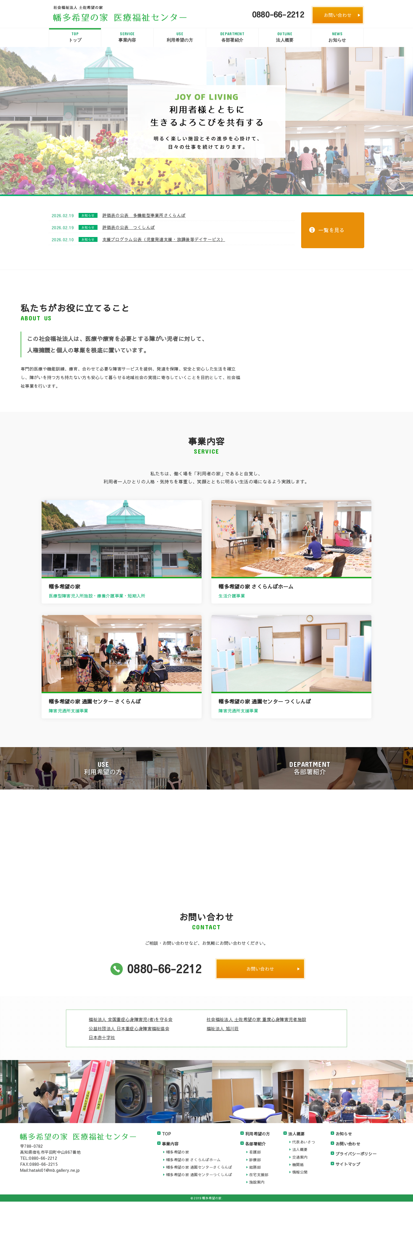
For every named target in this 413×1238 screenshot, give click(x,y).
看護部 (255, 1188)
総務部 (255, 1203)
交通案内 (299, 1193)
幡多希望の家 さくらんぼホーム (193, 1195)
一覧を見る (331, 230)
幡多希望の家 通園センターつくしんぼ (199, 1211)
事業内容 (127, 36)
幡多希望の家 (177, 1188)
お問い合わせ (338, 15)
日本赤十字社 (102, 1074)
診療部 (255, 1195)
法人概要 (285, 36)
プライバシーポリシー (356, 1190)
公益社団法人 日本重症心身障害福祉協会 (129, 1064)
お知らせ (337, 36)
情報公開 (299, 1208)
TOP (166, 1170)
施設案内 (256, 1218)
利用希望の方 (180, 36)
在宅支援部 (258, 1211)
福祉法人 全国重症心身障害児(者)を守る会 (130, 1056)
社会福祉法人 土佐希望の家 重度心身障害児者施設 (256, 1056)
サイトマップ (348, 1200)
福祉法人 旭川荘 (222, 1064)
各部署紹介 (232, 36)
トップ (75, 36)
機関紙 (298, 1201)
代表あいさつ (303, 1178)
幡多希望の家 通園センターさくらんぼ (199, 1203)
